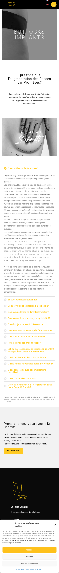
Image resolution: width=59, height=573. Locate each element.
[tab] (29, 168)
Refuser (29, 557)
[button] (55, 524)
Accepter (29, 550)
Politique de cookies (22, 569)
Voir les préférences (29, 564)
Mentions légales (36, 569)
